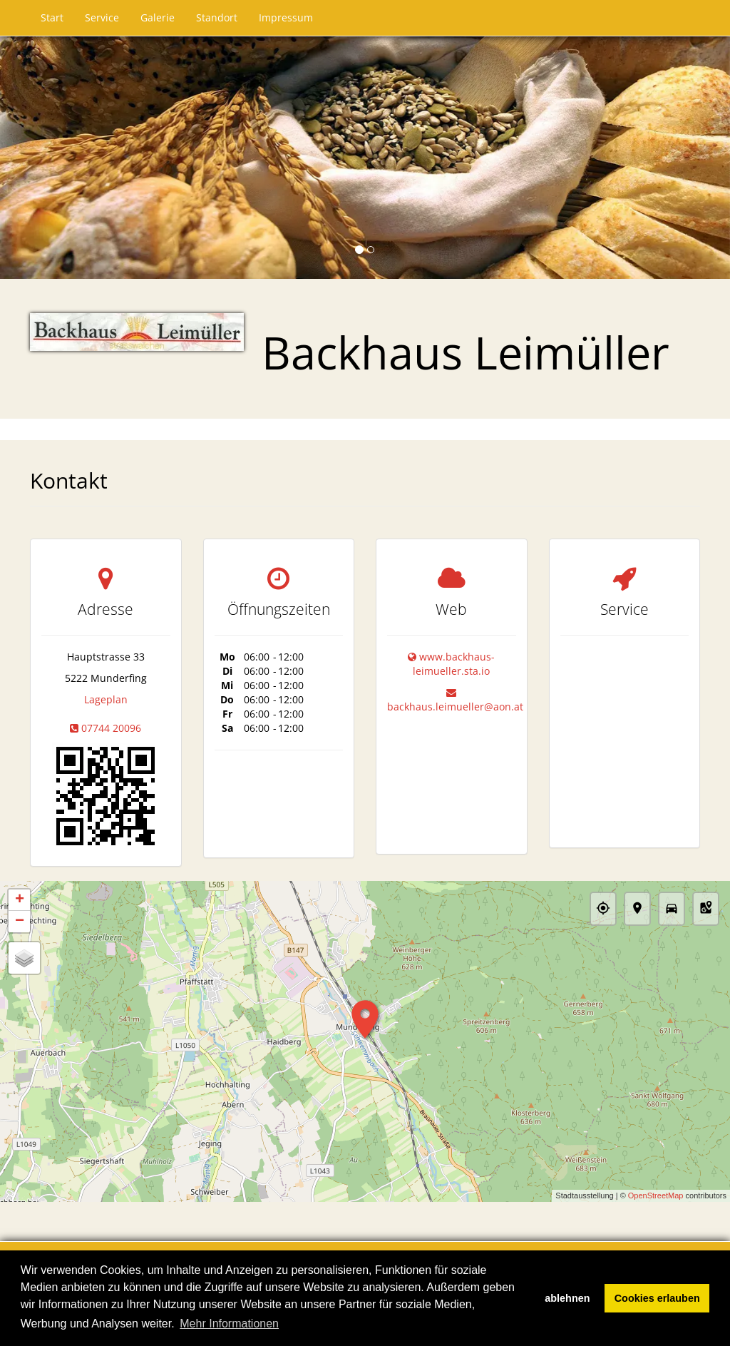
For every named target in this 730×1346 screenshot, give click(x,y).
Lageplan (106, 699)
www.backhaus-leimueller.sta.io (454, 664)
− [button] (19, 921)
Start (52, 17)
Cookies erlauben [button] (657, 1298)
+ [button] (19, 900)
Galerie (157, 17)
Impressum (286, 17)
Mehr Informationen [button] (229, 1323)
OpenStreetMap (656, 1196)
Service (102, 17)
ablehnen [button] (567, 1298)
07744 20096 (111, 728)
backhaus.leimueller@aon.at (455, 706)
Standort (216, 17)
